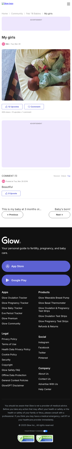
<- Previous (12, 214)
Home (5, 13)
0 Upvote (11, 193)
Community (17, 13)
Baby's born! (62, 209)
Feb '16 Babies (33, 13)
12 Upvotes (12, 106)
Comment (34, 106)
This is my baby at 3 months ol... (21, 209)
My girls (48, 13)
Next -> (59, 214)
